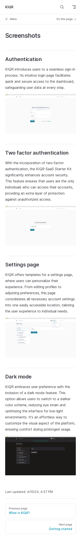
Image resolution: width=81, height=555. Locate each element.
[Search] (62, 7)
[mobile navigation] (74, 7)
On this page (66, 19)
